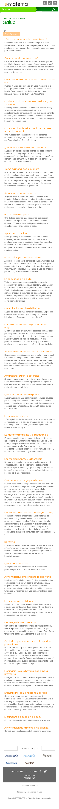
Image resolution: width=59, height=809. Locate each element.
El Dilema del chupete (16, 214)
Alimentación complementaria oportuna (27, 577)
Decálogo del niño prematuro (21, 622)
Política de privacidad (29, 786)
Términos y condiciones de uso (29, 792)
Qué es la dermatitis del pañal (21, 394)
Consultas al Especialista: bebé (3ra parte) (28, 512)
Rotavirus (9, 542)
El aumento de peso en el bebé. (22, 717)
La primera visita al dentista (20, 601)
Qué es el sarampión (16, 563)
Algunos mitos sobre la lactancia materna (28, 351)
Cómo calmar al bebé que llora (21, 169)
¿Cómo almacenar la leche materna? (25, 39)
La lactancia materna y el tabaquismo (26, 434)
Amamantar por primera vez (20, 193)
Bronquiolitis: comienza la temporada (25, 693)
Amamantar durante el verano (21, 376)
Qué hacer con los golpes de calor (24, 480)
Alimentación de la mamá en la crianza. (26, 727)
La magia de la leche (16, 416)
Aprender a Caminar (16, 233)
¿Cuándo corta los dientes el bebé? (25, 147)
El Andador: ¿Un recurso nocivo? (22, 257)
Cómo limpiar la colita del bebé (22, 308)
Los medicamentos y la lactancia (23, 459)
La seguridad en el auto (18, 279)
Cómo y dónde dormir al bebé (21, 58)
